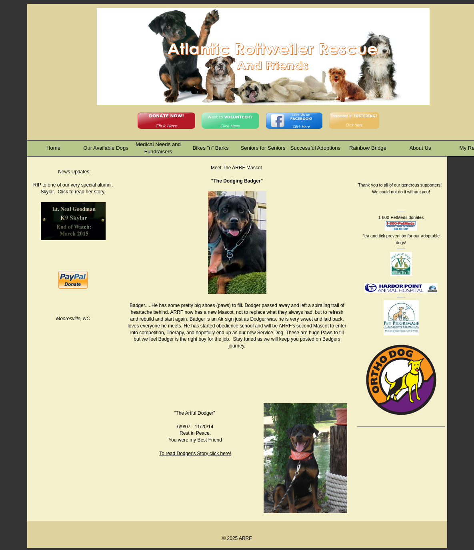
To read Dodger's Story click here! (195, 453)
